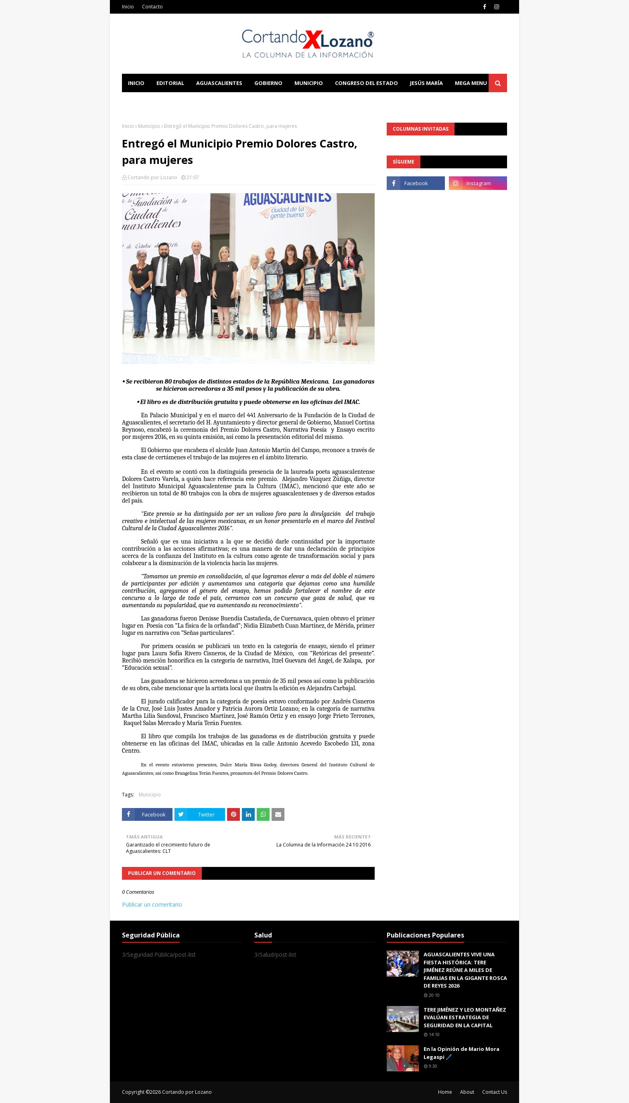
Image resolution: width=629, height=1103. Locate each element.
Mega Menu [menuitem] (471, 83)
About (467, 1092)
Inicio (128, 6)
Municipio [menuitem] (308, 83)
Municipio (149, 126)
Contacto (152, 6)
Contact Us (494, 1092)
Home (445, 1092)
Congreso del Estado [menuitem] (366, 83)
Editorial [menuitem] (170, 83)
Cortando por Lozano (152, 177)
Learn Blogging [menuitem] (151, 101)
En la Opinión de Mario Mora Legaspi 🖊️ (461, 1053)
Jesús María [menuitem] (426, 83)
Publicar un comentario (152, 904)
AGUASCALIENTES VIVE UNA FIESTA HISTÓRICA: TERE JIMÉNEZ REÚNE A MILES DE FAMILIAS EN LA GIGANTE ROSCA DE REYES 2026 (465, 970)
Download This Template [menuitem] (289, 101)
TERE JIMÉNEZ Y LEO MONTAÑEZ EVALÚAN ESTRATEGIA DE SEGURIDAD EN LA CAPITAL (465, 1017)
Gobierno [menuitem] (268, 83)
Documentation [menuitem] (210, 101)
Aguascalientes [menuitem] (219, 83)
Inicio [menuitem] (136, 83)
